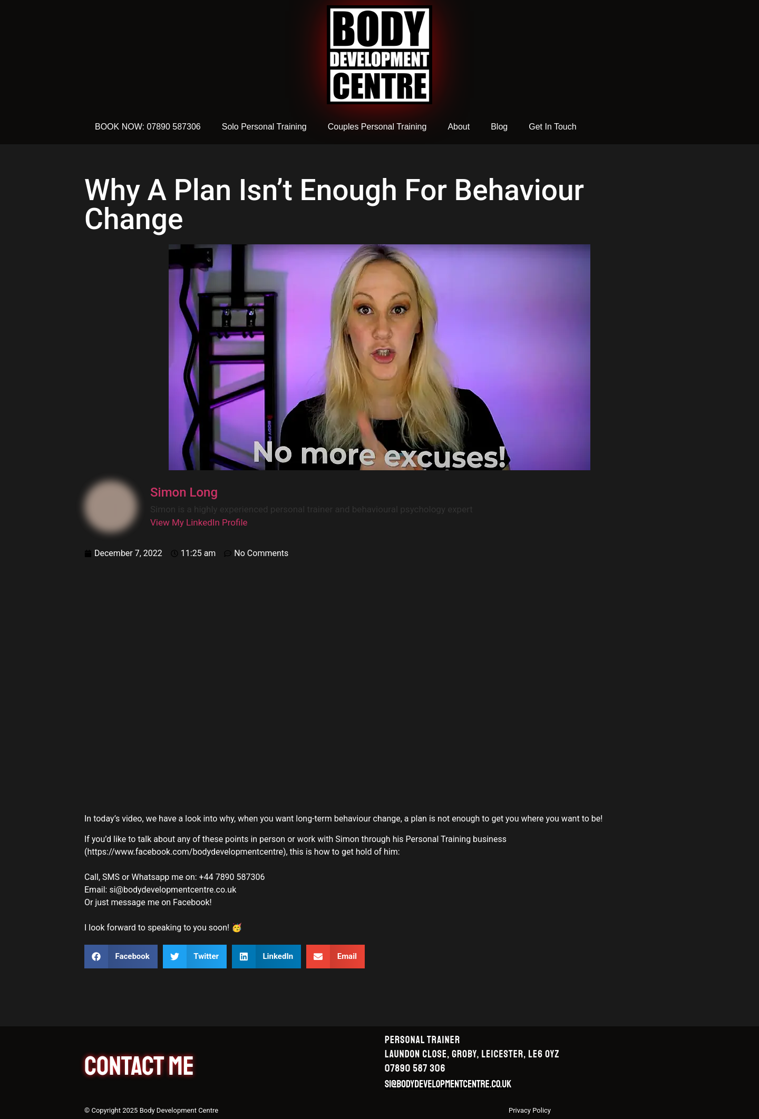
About (458, 126)
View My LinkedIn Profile (199, 522)
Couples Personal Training (377, 126)
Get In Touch (552, 126)
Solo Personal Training (264, 126)
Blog (499, 126)
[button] (121, 956)
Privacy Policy (530, 1110)
